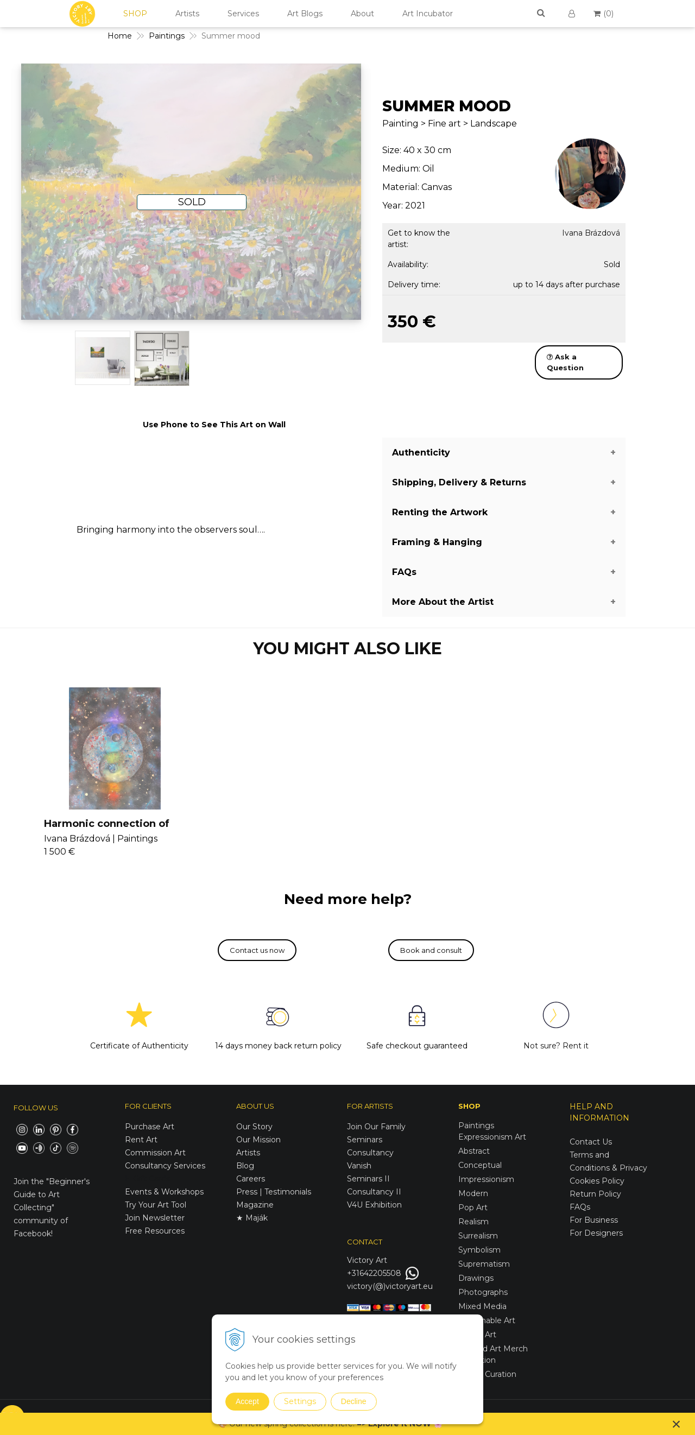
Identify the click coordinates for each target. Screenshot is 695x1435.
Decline (354, 1401)
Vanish (359, 1166)
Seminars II (368, 1179)
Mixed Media (482, 1306)
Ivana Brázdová (591, 233)
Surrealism (478, 1236)
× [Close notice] (676, 1424)
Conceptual (480, 1165)
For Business (595, 1220)
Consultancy (370, 1153)
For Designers (596, 1233)
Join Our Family (376, 1126)
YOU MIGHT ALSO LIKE (347, 649)
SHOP (135, 13)
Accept (247, 1401)
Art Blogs (305, 13)
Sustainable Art (486, 1320)
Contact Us (591, 1142)
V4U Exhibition (374, 1205)
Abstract (474, 1151)
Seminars (364, 1140)
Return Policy (595, 1194)
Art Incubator (427, 13)
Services (243, 13)
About (362, 13)
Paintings (476, 1125)
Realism (473, 1222)
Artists (187, 13)
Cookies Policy (597, 1181)
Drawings (476, 1278)
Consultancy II (374, 1192)
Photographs (483, 1292)
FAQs (580, 1207)
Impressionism (486, 1179)
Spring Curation (487, 1374)
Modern (473, 1193)
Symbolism (479, 1250)
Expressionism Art (492, 1137)
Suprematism (484, 1264)
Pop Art (473, 1207)
